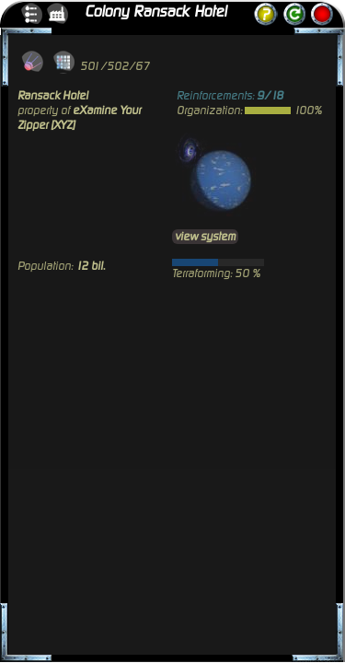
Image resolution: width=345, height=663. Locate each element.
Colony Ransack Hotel (155, 12)
